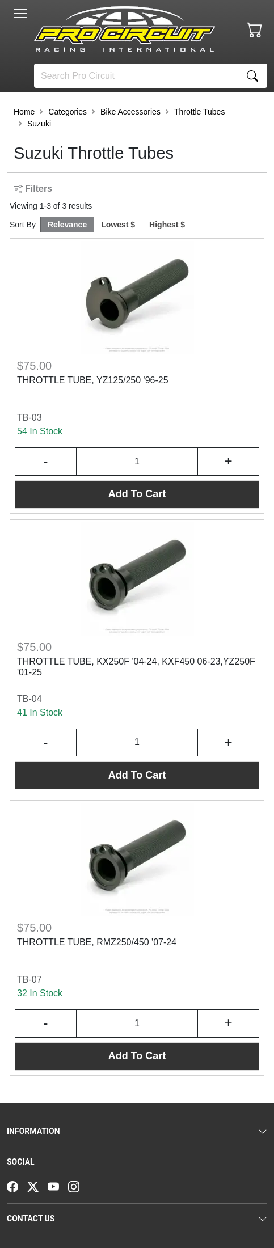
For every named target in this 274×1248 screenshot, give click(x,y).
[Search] (136, 76)
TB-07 (29, 979)
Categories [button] (67, 111)
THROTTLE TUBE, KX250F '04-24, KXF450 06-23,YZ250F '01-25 (136, 667)
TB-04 (29, 699)
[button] (20, 13)
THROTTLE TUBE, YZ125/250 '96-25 (92, 380)
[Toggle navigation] (20, 13)
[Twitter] (37, 1185)
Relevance (67, 224)
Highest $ (167, 224)
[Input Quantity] (137, 461)
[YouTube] (58, 1185)
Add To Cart (137, 494)
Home (24, 111)
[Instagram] (78, 1185)
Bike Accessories (130, 111)
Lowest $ (118, 224)
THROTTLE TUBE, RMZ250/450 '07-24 (96, 942)
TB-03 (29, 417)
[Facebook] (17, 1185)
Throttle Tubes (199, 111)
